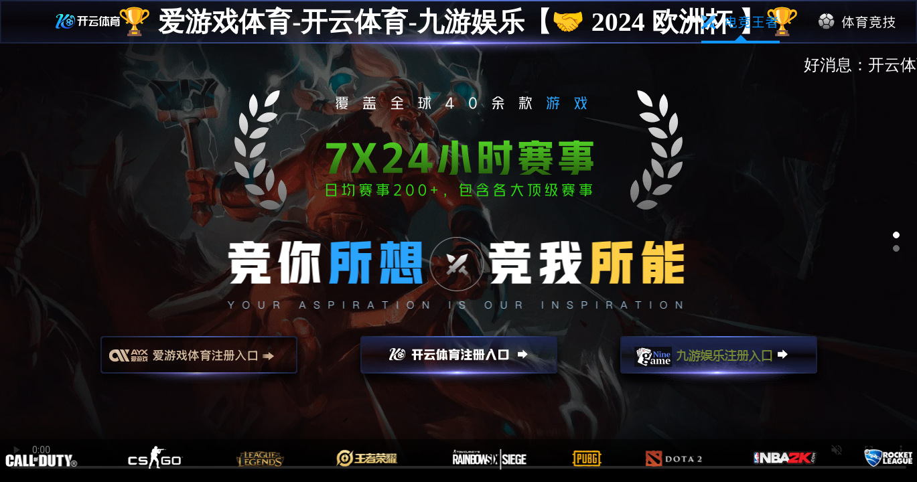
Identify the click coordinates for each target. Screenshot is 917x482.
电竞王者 (740, 22)
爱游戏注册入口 (198, 361)
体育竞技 (858, 22)
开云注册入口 (458, 361)
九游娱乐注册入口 (718, 361)
